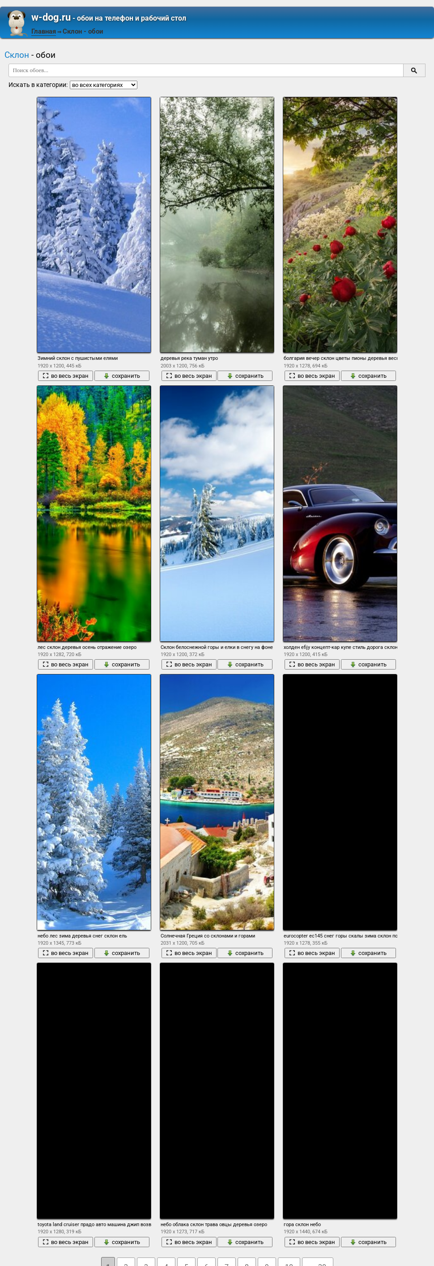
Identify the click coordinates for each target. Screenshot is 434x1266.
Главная (43, 31)
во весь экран (66, 375)
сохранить (121, 375)
